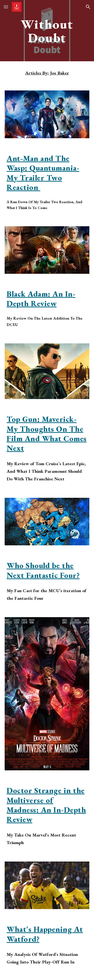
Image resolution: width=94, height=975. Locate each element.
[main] (47, 30)
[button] (6, 6)
